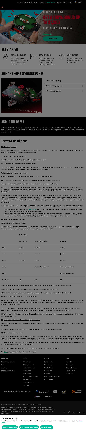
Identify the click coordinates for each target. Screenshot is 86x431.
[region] (43, 423)
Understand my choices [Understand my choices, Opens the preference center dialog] (10, 427)
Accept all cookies (46, 427)
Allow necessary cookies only (29, 427)
